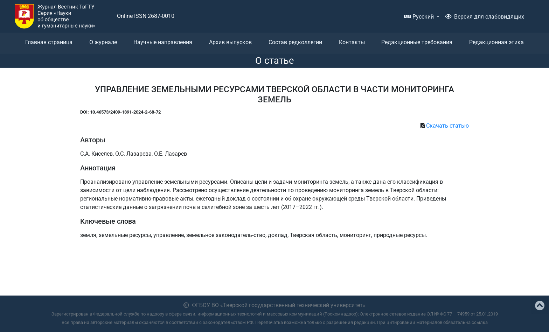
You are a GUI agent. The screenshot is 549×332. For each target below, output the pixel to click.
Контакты (352, 42)
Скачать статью (447, 125)
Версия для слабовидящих (484, 16)
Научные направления (162, 42)
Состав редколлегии (295, 42)
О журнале (103, 42)
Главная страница (48, 42)
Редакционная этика (496, 42)
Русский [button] (419, 16)
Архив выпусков (230, 42)
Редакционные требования (416, 42)
